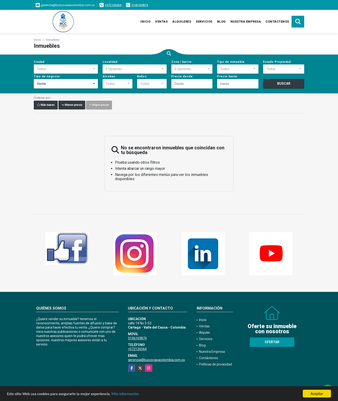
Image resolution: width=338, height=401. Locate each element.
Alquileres (181, 21)
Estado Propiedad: (277, 62)
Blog (221, 21)
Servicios (204, 21)
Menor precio (71, 105)
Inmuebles (52, 39)
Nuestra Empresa (245, 21)
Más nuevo (46, 105)
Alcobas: (109, 76)
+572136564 (113, 5)
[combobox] (66, 69)
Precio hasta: (227, 76)
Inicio (145, 21)
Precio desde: (182, 76)
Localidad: (110, 62)
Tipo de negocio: (47, 76)
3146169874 (139, 5)
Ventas (161, 21)
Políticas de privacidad (215, 364)
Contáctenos (277, 21)
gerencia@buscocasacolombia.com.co (156, 360)
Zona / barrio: (181, 62)
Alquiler (204, 332)
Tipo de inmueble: (231, 62)
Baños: (142, 76)
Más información (125, 394)
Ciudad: (39, 62)
